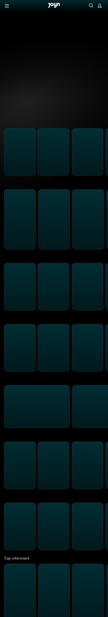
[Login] (100, 5)
